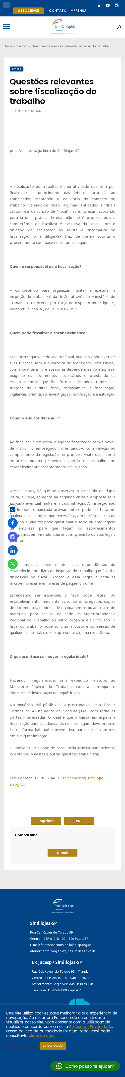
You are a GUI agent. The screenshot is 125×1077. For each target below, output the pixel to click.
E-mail (62, 853)
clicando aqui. (42, 1036)
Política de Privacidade (90, 1027)
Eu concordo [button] (53, 1045)
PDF (79, 821)
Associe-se (28, 10)
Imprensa (77, 10)
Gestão (22, 46)
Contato (57, 10)
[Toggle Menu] (6, 4)
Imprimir (46, 821)
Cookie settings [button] (21, 1046)
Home (8, 46)
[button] (85, 1066)
